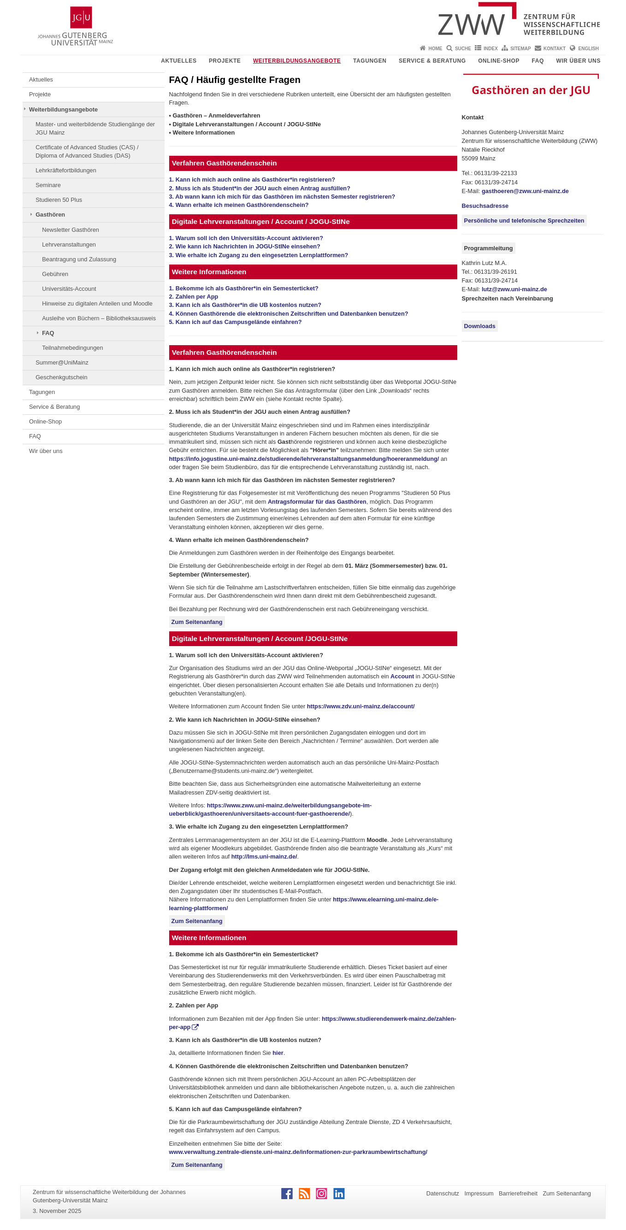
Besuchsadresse (485, 205)
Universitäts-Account (69, 288)
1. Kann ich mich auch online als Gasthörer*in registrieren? (252, 179)
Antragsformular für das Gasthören (317, 501)
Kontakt (554, 48)
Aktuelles (178, 61)
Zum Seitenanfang (197, 621)
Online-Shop (499, 61)
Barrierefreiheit (518, 1193)
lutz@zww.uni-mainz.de (514, 289)
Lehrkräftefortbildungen (65, 170)
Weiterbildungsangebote (297, 61)
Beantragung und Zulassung (79, 259)
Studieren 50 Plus (58, 199)
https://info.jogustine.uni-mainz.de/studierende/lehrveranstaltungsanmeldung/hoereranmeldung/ (304, 458)
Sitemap (520, 48)
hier (277, 1052)
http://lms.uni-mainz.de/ (264, 856)
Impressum (478, 1193)
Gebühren (55, 274)
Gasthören (50, 214)
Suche (463, 48)
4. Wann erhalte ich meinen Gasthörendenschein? (239, 204)
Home (436, 48)
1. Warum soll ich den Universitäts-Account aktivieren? (246, 238)
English (589, 48)
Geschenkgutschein (61, 377)
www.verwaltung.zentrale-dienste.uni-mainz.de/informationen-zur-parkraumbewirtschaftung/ (298, 1151)
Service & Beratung (432, 61)
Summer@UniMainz (62, 362)
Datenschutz (442, 1193)
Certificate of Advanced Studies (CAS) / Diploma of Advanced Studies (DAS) (86, 151)
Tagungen (370, 61)
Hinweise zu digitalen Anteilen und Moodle (97, 303)
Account (402, 676)
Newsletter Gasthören (70, 229)
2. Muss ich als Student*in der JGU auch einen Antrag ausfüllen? (259, 188)
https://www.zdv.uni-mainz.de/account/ (361, 706)
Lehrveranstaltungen (69, 244)
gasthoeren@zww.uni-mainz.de (525, 191)
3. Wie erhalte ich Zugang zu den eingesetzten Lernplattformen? (258, 255)
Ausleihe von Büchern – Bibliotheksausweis (99, 318)
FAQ (538, 61)
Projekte (225, 61)
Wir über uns (578, 61)
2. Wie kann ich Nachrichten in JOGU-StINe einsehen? (244, 246)
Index (491, 48)
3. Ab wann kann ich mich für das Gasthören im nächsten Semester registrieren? (282, 196)
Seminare (48, 185)
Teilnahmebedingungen (72, 347)
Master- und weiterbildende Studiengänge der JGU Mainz (95, 128)
